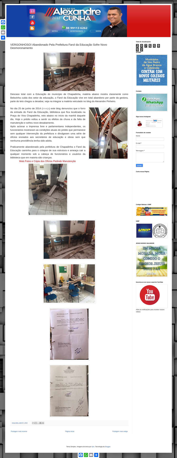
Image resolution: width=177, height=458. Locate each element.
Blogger (107, 447)
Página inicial (69, 431)
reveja (46, 108)
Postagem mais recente (19, 431)
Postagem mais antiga (120, 431)
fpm (93, 447)
